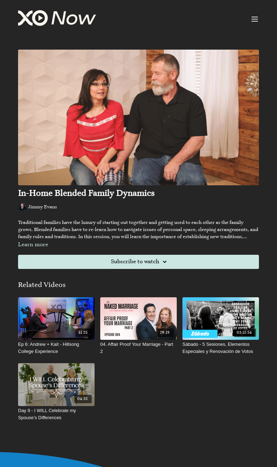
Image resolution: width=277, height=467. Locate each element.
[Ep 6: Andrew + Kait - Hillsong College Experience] (56, 348)
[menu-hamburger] (254, 19)
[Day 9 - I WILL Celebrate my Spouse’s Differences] (56, 414)
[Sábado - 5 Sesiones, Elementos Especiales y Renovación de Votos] (220, 348)
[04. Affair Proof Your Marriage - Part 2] (138, 348)
